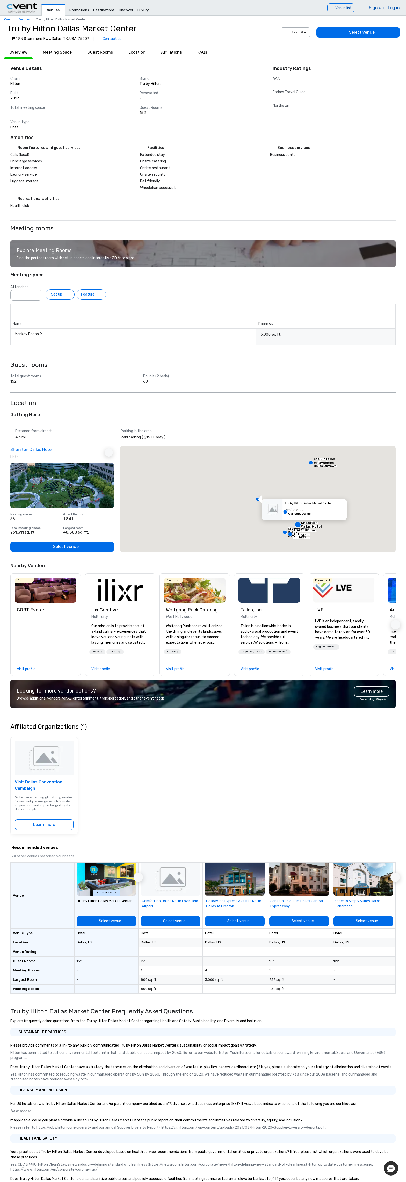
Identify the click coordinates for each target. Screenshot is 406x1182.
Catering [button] (115, 651)
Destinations (104, 10)
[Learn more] (44, 824)
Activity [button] (97, 651)
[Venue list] (340, 7)
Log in (394, 7)
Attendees (19, 287)
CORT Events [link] (31, 610)
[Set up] (60, 294)
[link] (45, 590)
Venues (53, 10)
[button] (258, 499)
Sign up (376, 7)
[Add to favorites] (109, 468)
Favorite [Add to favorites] (295, 32)
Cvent (8, 19)
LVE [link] (319, 610)
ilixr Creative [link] (104, 610)
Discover (126, 10)
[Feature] (91, 294)
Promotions (79, 10)
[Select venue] (358, 32)
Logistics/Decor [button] (252, 651)
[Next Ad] (109, 452)
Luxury (143, 10)
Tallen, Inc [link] (251, 610)
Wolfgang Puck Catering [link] (192, 610)
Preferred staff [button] (278, 651)
